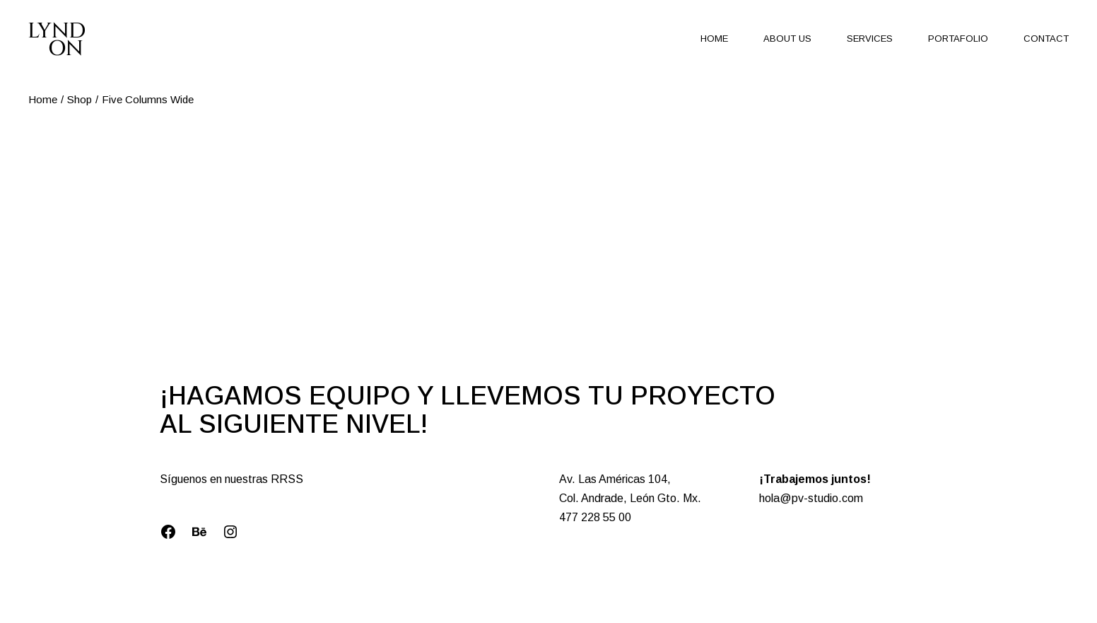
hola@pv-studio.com (811, 498)
